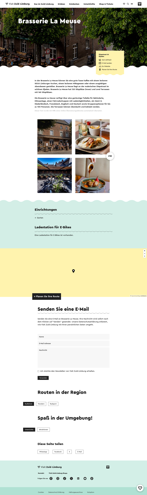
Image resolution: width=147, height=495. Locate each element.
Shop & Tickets (106, 4)
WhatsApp (43, 452)
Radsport (53, 404)
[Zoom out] (144, 253)
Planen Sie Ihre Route (109, 69)
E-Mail (79, 452)
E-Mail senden (107, 63)
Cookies (41, 492)
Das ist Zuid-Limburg (44, 4)
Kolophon (90, 492)
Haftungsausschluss (76, 492)
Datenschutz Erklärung (56, 492)
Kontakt (41, 473)
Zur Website (106, 66)
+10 (110, 156)
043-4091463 (106, 60)
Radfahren (28, 404)
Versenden (43, 378)
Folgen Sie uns (43, 478)
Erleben (61, 4)
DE (132, 4)
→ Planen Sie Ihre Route (46, 296)
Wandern (41, 404)
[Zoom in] (144, 250)
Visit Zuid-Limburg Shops (58, 473)
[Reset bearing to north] (144, 256)
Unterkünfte (89, 4)
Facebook (58, 452)
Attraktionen (43, 429)
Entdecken (74, 4)
